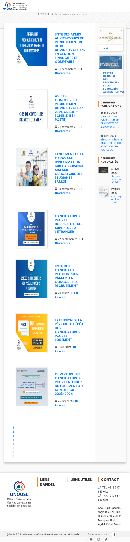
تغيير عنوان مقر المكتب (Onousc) (116, 179)
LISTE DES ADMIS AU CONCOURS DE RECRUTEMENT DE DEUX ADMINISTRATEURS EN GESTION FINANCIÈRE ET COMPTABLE (70, 48)
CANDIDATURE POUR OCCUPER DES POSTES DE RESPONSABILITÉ (110, 121)
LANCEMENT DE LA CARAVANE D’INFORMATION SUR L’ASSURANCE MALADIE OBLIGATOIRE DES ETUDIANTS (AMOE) (69, 168)
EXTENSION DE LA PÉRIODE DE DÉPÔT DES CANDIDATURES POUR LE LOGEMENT (69, 330)
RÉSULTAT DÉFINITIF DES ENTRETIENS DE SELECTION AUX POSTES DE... (111, 145)
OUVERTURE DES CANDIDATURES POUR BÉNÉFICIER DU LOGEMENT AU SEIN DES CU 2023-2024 (69, 384)
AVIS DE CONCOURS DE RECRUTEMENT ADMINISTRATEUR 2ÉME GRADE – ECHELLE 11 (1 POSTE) (69, 108)
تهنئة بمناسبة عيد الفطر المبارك (116, 199)
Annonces (62, 73)
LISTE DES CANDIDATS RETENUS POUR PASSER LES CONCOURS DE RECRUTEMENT (66, 276)
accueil (44, 14)
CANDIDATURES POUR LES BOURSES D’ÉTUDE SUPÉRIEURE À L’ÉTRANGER (69, 224)
